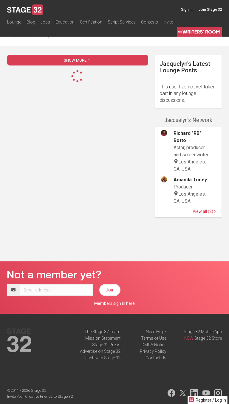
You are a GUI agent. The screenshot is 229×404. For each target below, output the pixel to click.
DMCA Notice (154, 344)
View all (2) (204, 211)
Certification (91, 22)
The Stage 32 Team (102, 331)
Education (65, 22)
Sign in (187, 9)
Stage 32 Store (208, 338)
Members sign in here (114, 303)
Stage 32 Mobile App (203, 331)
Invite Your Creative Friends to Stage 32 (40, 396)
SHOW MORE (77, 60)
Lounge (14, 22)
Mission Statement (102, 338)
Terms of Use (153, 338)
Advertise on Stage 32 (100, 351)
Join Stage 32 (210, 9)
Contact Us (156, 357)
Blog (31, 22)
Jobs (45, 22)
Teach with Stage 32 (101, 357)
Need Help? (156, 331)
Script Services (122, 22)
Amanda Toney (190, 179)
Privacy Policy (153, 351)
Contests (149, 22)
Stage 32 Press (106, 344)
